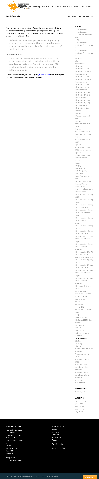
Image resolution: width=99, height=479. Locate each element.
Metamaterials (80, 192)
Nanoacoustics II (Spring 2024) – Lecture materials (84, 280)
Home (77, 160)
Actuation (78, 58)
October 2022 (80, 406)
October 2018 (80, 409)
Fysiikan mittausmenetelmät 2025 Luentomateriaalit (83, 147)
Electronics (79, 66)
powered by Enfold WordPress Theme (46, 476)
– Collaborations (81, 29)
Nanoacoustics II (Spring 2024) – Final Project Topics (84, 272)
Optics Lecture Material (83, 309)
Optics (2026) (80, 304)
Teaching (78, 343)
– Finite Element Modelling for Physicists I (84, 45)
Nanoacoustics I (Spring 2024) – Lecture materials (84, 220)
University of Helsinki (59, 448)
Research (78, 336)
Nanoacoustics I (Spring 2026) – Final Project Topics (84, 239)
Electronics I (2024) (82, 76)
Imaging (78, 163)
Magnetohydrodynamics (84, 189)
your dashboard (44, 75)
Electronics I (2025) (82, 84)
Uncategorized (80, 391)
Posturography (80, 325)
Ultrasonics (79, 351)
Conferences (80, 63)
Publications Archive (82, 333)
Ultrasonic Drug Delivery (84, 349)
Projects (78, 328)
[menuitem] (19, 6)
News (77, 288)
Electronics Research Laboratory (24, 476)
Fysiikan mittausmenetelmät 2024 (82, 123)
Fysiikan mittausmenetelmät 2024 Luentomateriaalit (83, 131)
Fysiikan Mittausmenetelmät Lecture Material (82, 155)
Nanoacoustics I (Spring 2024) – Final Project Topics (84, 212)
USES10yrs (79, 380)
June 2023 (79, 404)
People (77, 315)
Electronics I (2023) (82, 69)
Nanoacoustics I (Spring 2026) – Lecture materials (84, 246)
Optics (77, 302)
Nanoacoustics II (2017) (84, 252)
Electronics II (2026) (82, 100)
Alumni (77, 61)
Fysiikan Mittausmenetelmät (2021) (82, 116)
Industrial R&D (80, 168)
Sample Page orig (13, 16)
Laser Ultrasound (81, 186)
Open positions (80, 291)
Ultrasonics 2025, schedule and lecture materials (82, 375)
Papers (77, 312)
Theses (78, 346)
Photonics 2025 (81, 317)
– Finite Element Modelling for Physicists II (84, 53)
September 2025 (81, 401)
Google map (10, 457)
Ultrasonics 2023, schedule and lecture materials (82, 367)
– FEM (77, 40)
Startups (78, 341)
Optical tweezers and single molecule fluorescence (83, 296)
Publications (79, 330)
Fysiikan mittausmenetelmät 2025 (82, 139)
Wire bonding (80, 383)
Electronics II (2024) (82, 92)
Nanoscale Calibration (83, 286)
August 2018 (80, 412)
